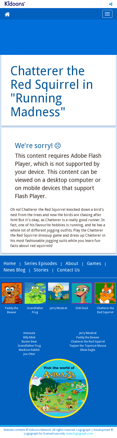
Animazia (29, 333)
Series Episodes (40, 263)
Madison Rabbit (29, 350)
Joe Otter (29, 354)
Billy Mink (29, 337)
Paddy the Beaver (87, 337)
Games (94, 263)
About (72, 263)
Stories (41, 270)
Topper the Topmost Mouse (87, 345)
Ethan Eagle (87, 350)
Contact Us (68, 270)
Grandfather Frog (29, 345)
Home (9, 263)
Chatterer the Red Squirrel (88, 341)
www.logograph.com (79, 433)
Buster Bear (29, 341)
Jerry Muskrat (88, 333)
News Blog (14, 270)
